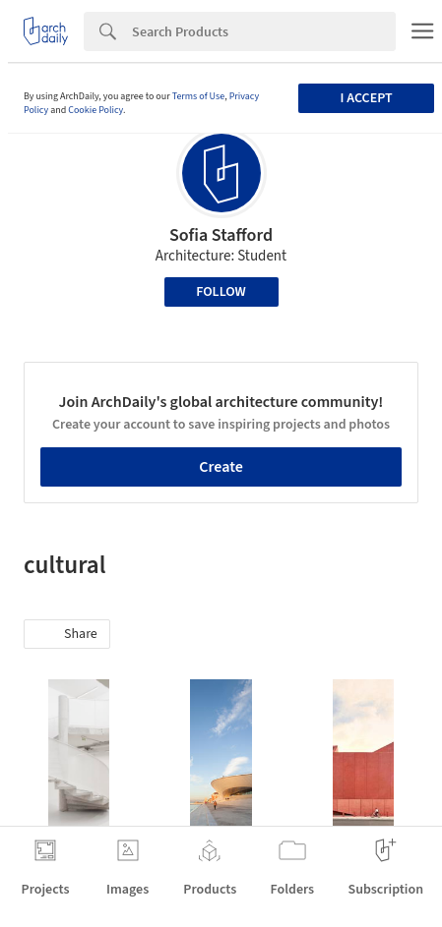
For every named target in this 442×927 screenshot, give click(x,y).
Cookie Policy (95, 110)
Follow (221, 292)
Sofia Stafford (221, 235)
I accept (367, 98)
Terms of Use (198, 96)
